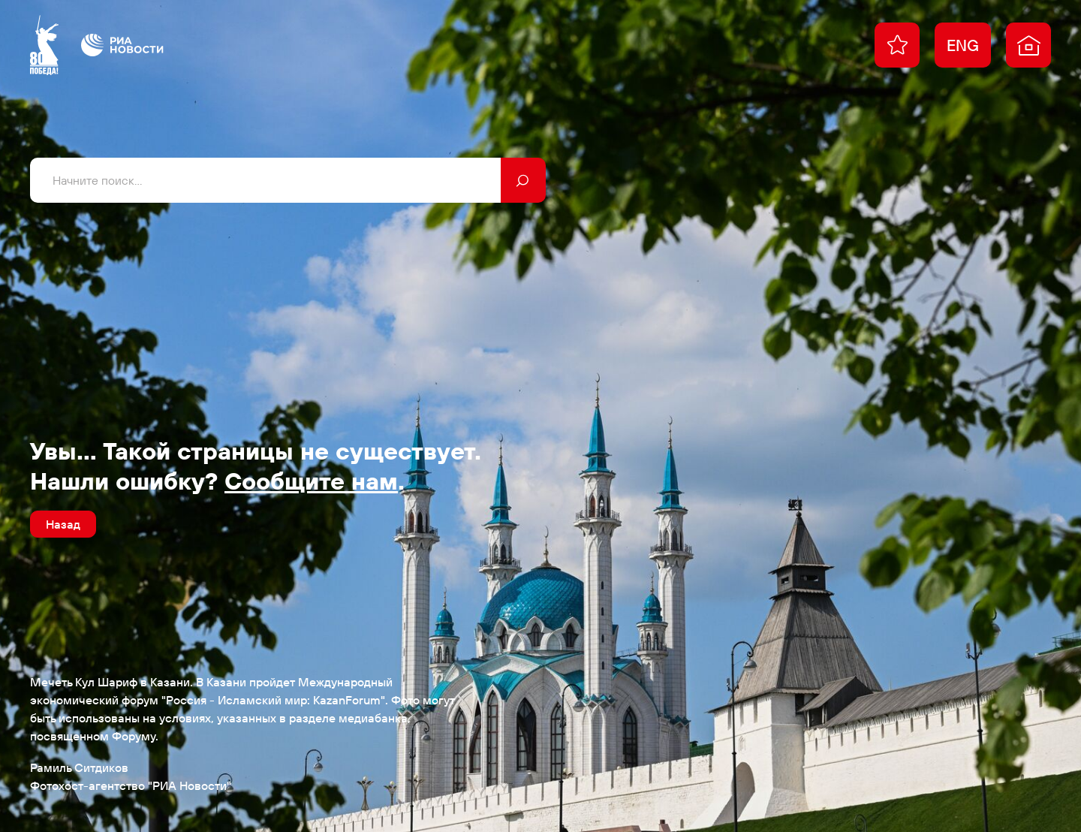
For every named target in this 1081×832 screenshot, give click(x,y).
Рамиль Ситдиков (79, 767)
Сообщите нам (311, 481)
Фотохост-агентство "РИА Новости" (130, 785)
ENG (963, 45)
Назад (63, 524)
